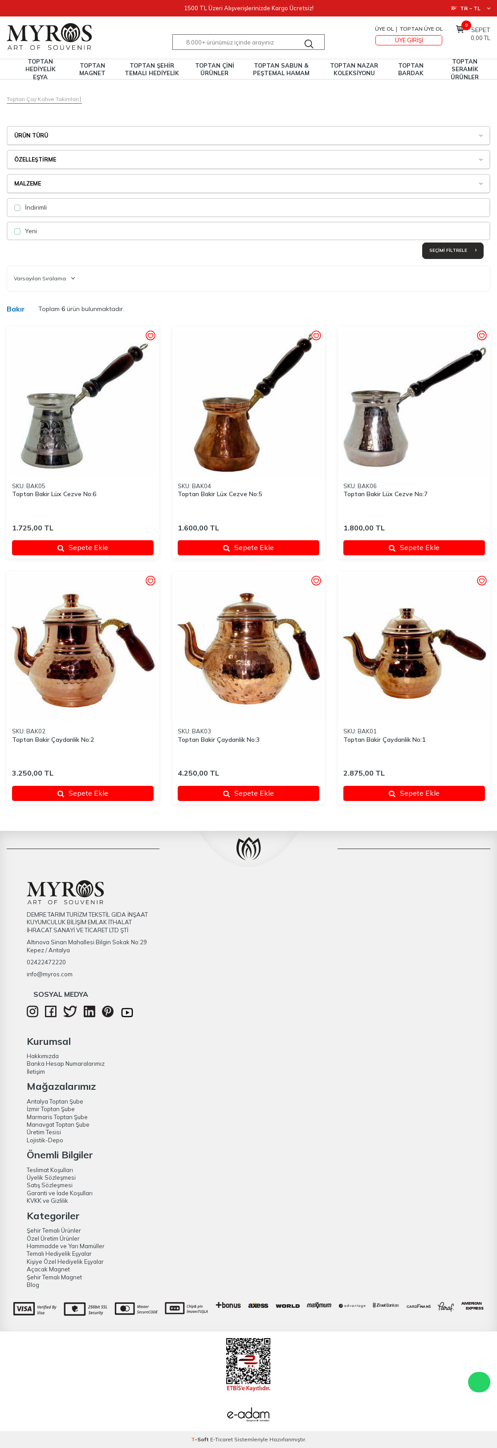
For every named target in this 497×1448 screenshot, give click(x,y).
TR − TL (470, 8)
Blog (33, 1284)
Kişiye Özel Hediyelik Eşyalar (65, 1261)
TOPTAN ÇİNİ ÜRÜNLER (214, 69)
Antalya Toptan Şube (55, 1101)
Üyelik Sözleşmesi (51, 1177)
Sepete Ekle (82, 547)
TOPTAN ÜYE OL (421, 28)
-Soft (200, 1439)
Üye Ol (384, 28)
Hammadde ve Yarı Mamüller (66, 1246)
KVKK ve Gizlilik (47, 1200)
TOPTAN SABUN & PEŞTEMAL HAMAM (281, 69)
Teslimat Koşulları (50, 1169)
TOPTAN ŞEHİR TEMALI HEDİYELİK (152, 69)
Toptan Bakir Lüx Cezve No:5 (220, 494)
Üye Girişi (409, 40)
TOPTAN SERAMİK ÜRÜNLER (465, 69)
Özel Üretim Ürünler (53, 1238)
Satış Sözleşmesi (50, 1185)
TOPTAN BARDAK (411, 69)
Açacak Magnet (48, 1269)
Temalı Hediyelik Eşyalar (59, 1253)
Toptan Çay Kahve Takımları (43, 99)
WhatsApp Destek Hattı (479, 1382)
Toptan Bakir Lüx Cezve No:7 (385, 494)
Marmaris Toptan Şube (57, 1116)
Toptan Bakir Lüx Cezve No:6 (54, 494)
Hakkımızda (43, 1056)
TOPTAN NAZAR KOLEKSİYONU (354, 69)
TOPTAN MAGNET (92, 69)
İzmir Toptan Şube (51, 1108)
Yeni (25, 231)
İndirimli (30, 207)
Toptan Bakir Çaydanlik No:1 (384, 740)
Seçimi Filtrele (453, 250)
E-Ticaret (221, 1439)
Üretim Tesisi (44, 1132)
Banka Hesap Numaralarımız (66, 1063)
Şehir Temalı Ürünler (54, 1230)
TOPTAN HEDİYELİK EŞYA (40, 69)
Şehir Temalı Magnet (54, 1277)
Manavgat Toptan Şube (58, 1124)
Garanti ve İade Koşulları (60, 1193)
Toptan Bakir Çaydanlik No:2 (53, 740)
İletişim (36, 1071)
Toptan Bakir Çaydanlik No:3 (219, 740)
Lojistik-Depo (45, 1140)
